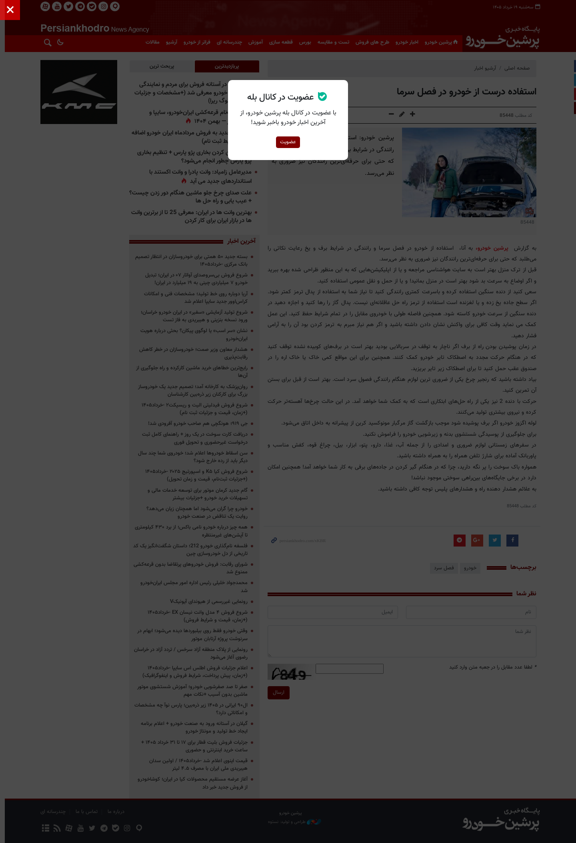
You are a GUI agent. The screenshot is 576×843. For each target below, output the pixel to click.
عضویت (288, 142)
